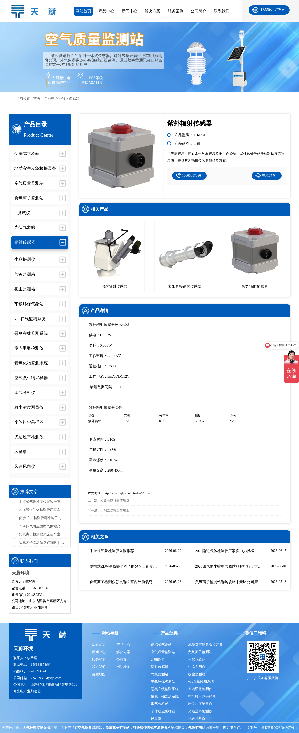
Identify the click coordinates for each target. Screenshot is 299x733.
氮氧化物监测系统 (165, 696)
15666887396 (272, 9)
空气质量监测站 (163, 652)
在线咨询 (269, 175)
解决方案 (152, 11)
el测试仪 (157, 659)
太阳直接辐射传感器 (114, 510)
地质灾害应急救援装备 (205, 645)
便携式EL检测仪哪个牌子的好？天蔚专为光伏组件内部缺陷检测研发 (43, 518)
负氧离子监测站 (200, 652)
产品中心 (106, 11)
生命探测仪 (196, 667)
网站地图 (123, 667)
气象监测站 (159, 674)
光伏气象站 (196, 659)
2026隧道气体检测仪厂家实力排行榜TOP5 (43, 510)
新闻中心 (129, 11)
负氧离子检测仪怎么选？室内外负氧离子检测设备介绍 (43, 534)
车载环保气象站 (163, 681)
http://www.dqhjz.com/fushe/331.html (128, 493)
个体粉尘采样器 (163, 711)
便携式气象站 (161, 645)
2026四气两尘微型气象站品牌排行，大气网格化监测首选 (43, 526)
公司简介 (198, 11)
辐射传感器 (70, 98)
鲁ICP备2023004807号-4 (279, 728)
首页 (36, 98)
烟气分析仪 (159, 704)
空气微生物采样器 (202, 696)
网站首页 (83, 11)
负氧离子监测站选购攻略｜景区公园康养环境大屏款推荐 (43, 542)
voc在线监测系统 (201, 681)
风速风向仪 (196, 718)
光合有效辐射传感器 (114, 500)
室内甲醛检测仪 (200, 689)
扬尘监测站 (196, 674)
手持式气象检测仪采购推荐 (39, 502)
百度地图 (99, 674)
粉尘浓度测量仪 (200, 704)
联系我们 (222, 11)
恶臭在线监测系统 (165, 689)
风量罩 (156, 718)
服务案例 (175, 11)
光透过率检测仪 (200, 711)
